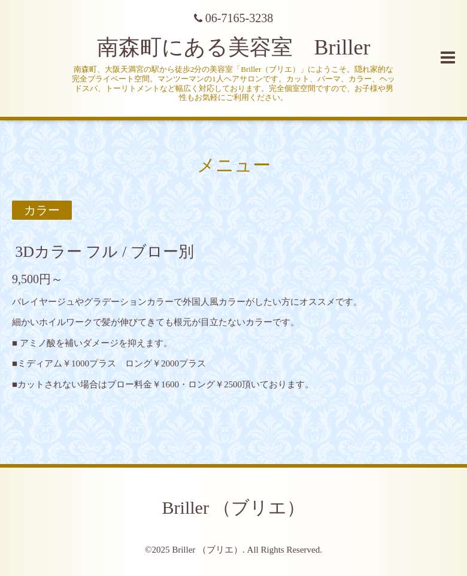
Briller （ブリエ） (233, 507)
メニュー (234, 165)
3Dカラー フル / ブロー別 (104, 251)
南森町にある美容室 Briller (234, 47)
